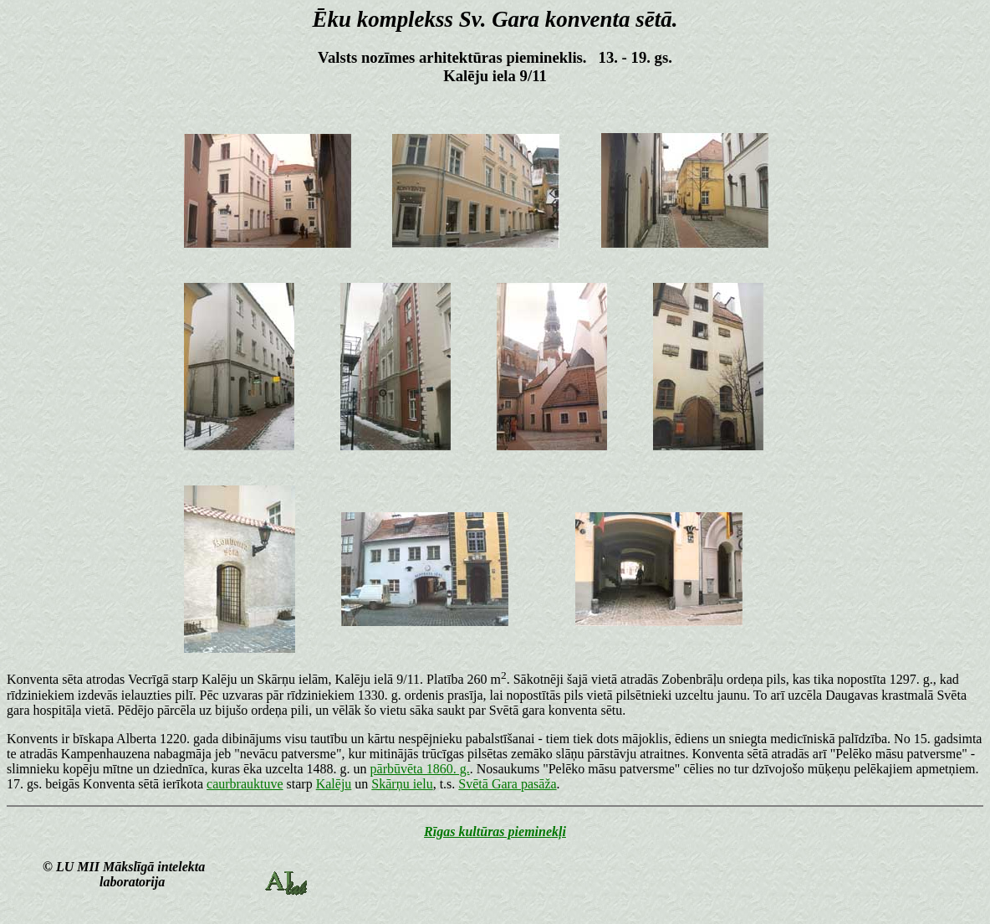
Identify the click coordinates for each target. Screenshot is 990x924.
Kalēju (334, 784)
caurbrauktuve (245, 784)
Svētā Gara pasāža (507, 784)
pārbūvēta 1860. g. (420, 769)
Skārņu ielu (401, 784)
